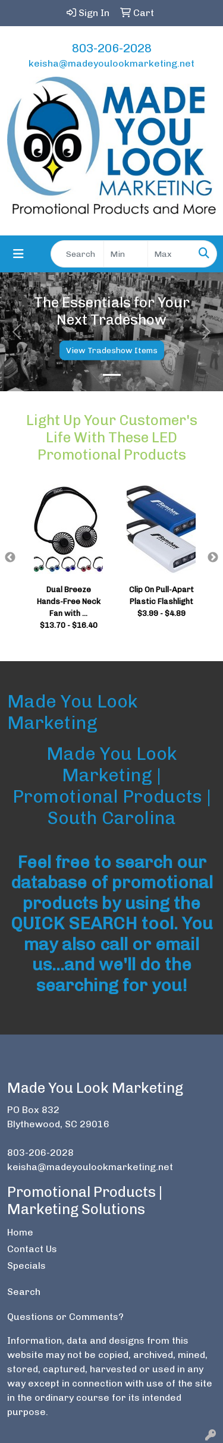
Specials (26, 1265)
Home (20, 1232)
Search (23, 1291)
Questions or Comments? (65, 1316)
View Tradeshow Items (112, 350)
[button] (16, 331)
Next (213, 558)
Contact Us (32, 1249)
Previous (10, 558)
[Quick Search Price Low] (125, 254)
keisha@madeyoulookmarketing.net (111, 63)
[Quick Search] (77, 254)
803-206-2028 (112, 48)
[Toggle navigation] (18, 254)
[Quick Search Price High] (169, 254)
